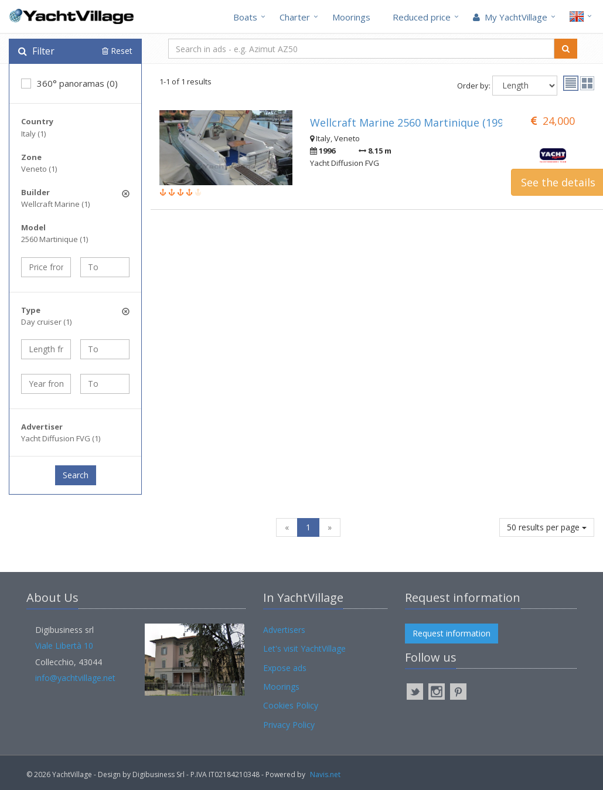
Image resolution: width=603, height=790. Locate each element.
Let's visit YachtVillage (304, 648)
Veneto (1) (39, 169)
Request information (451, 633)
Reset (117, 50)
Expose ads (284, 667)
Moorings (351, 17)
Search (75, 475)
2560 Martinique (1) (54, 239)
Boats (245, 17)
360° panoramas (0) (69, 83)
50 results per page (547, 527)
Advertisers (284, 629)
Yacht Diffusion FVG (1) (60, 438)
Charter (295, 17)
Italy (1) (33, 133)
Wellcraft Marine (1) (55, 204)
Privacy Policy (289, 724)
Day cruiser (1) (46, 321)
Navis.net (325, 774)
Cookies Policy (290, 705)
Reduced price (422, 17)
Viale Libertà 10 (64, 645)
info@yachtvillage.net (75, 677)
